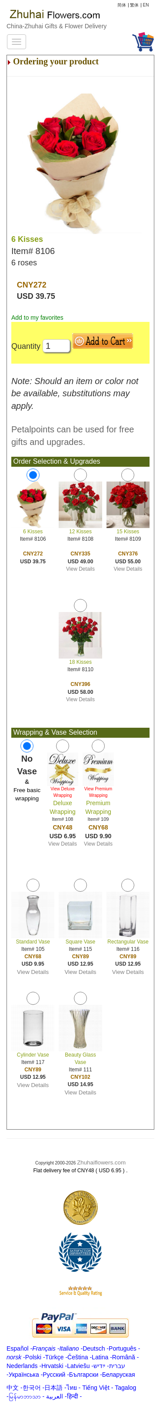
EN (146, 5)
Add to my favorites (37, 317)
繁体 (134, 5)
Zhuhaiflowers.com (101, 1162)
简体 (121, 5)
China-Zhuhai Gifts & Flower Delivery (56, 26)
